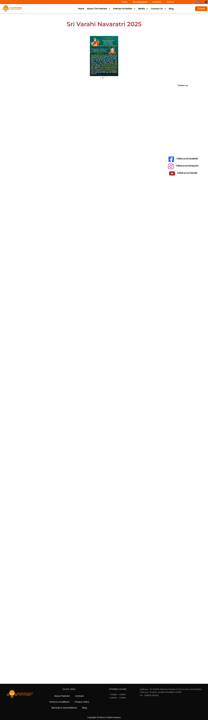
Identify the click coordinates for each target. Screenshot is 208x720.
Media (143, 8)
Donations (157, 2)
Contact (170, 2)
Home (81, 8)
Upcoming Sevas (140, 2)
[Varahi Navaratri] (88, 381)
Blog (171, 8)
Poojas (124, 2)
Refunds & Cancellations (64, 707)
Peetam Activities (124, 8)
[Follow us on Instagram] (170, 166)
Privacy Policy (82, 701)
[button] (31, 56)
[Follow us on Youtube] (171, 174)
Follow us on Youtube (187, 173)
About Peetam (62, 695)
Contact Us (158, 8)
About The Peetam (98, 8)
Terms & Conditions (59, 701)
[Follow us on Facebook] (171, 159)
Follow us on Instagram (187, 166)
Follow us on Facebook (187, 159)
